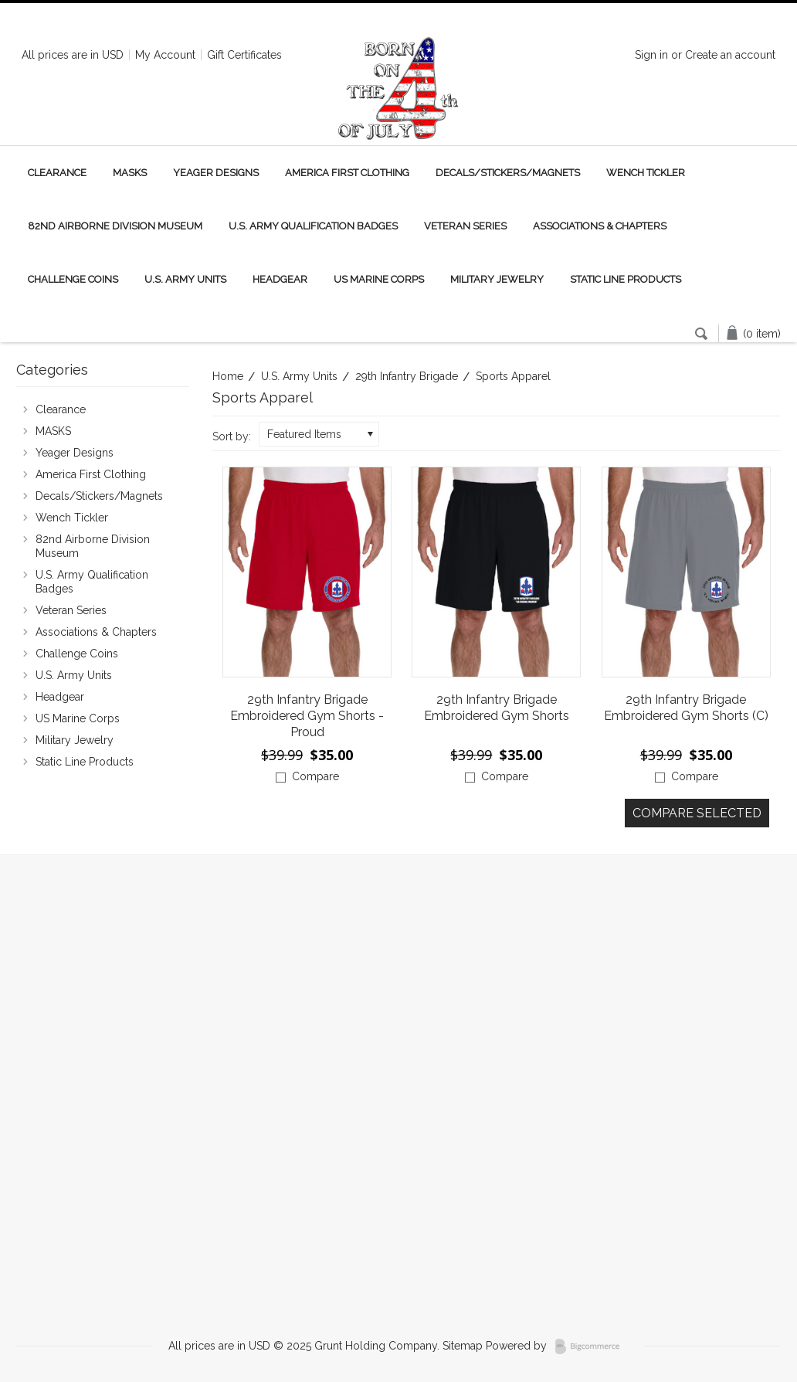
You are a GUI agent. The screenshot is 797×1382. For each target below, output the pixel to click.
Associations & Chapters (599, 226)
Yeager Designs (216, 172)
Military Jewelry (497, 279)
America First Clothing (347, 172)
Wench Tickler (645, 172)
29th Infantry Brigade (406, 376)
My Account (165, 55)
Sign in (651, 55)
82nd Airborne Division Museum (115, 226)
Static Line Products (625, 279)
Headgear (280, 279)
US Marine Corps (379, 279)
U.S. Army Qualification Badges (313, 226)
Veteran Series (465, 226)
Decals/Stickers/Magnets (508, 172)
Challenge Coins (73, 279)
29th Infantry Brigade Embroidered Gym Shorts (496, 707)
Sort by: (231, 436)
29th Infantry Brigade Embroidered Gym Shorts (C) (686, 707)
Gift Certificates (244, 55)
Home (227, 376)
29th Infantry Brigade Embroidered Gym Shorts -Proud (307, 715)
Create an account (730, 55)
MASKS (130, 172)
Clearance (57, 172)
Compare (315, 776)
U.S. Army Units (185, 279)
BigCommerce (592, 1346)
